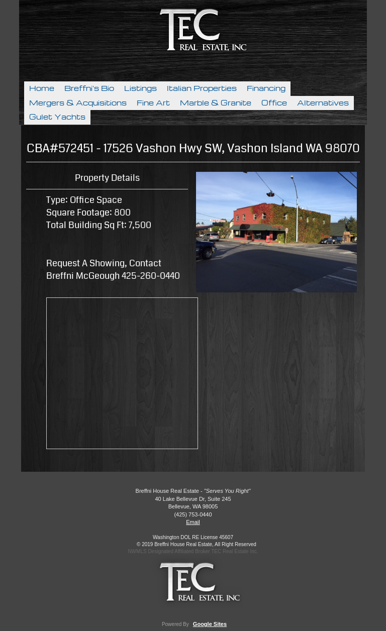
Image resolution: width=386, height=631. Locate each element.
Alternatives (323, 103)
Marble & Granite (215, 103)
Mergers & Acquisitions (78, 103)
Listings (140, 88)
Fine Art (153, 103)
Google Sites (210, 624)
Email (193, 522)
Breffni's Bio (89, 88)
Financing (266, 88)
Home (41, 88)
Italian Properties (202, 88)
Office (274, 103)
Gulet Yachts (57, 117)
